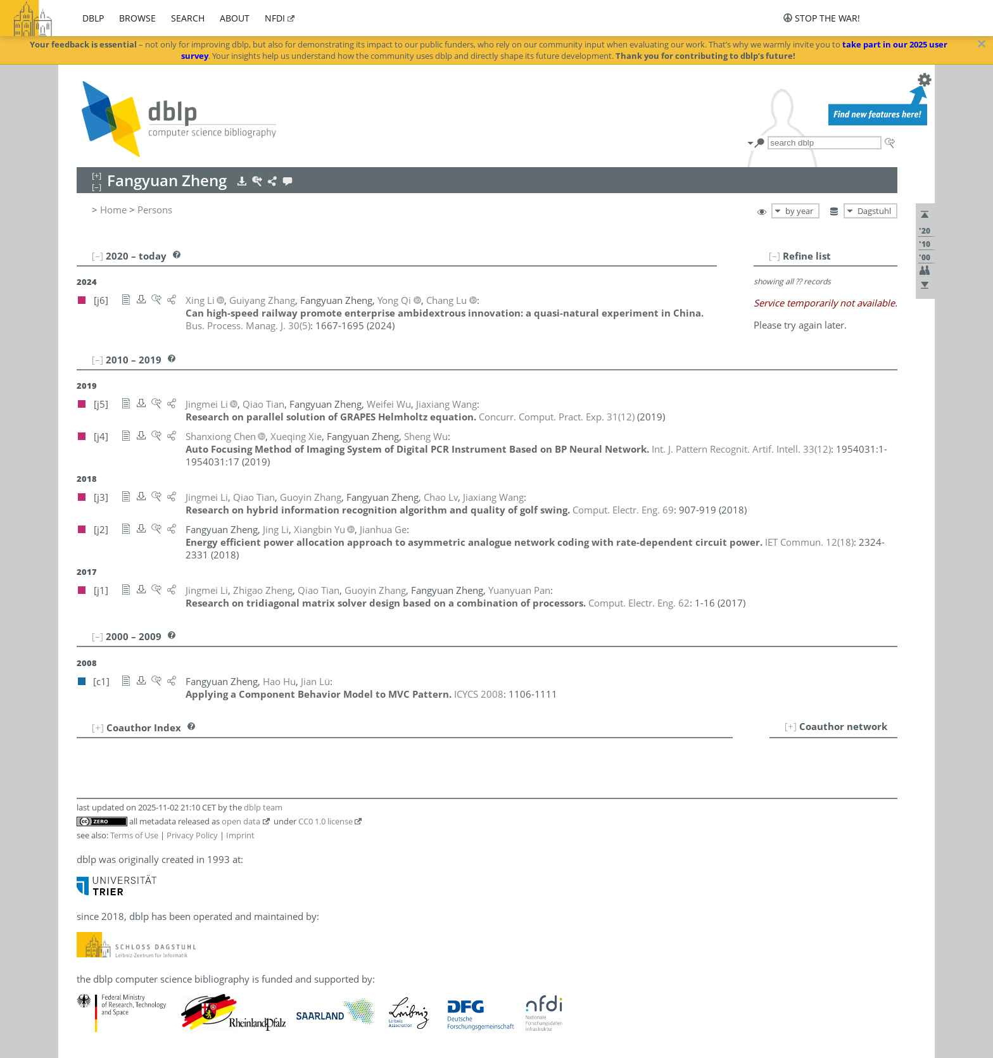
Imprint (240, 835)
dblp (93, 18)
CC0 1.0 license (325, 821)
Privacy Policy (192, 835)
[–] (774, 255)
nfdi (275, 18)
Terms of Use (134, 835)
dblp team (263, 807)
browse (137, 18)
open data (241, 821)
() (248, 325)
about (235, 18)
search (188, 18)
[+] (791, 726)
